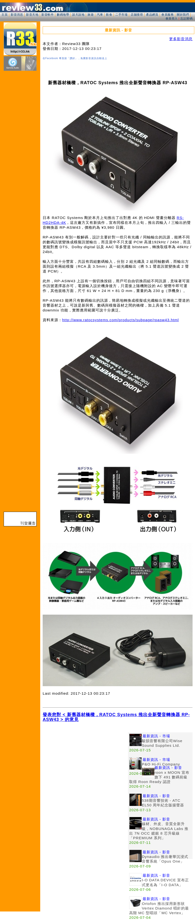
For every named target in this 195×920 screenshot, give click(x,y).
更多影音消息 (181, 39)
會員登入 (172, 18)
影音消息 (17, 14)
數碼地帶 (63, 14)
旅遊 (91, 14)
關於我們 (183, 14)
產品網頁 (152, 14)
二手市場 (121, 14)
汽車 (100, 14)
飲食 (109, 14)
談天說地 (78, 14)
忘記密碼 (186, 18)
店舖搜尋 (137, 14)
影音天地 (32, 14)
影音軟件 (47, 14)
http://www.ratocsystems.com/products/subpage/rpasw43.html (120, 320)
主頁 (4, 14)
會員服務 (167, 14)
